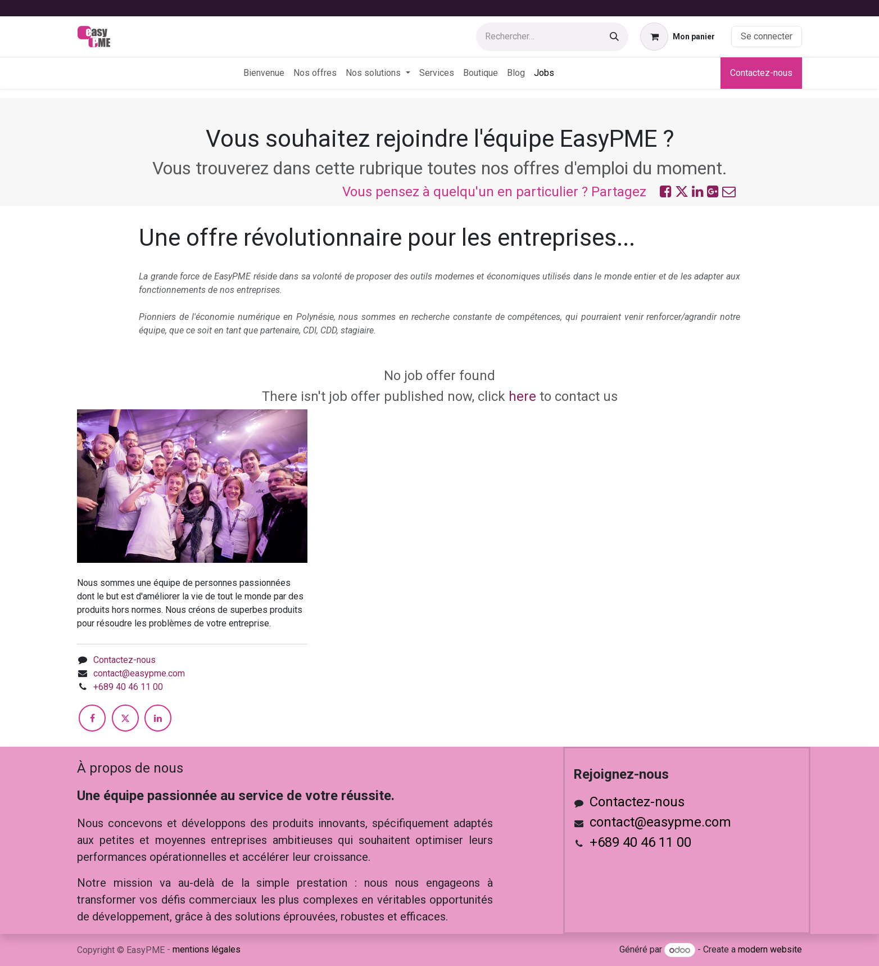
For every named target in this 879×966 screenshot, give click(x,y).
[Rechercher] (614, 36)
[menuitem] (264, 73)
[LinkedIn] (157, 718)
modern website (770, 950)
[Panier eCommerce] (677, 37)
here (522, 396)
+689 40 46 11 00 (128, 686)
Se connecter (766, 36)
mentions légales (207, 949)
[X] (125, 718)
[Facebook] (92, 718)
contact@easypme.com (139, 673)
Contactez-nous (761, 72)
